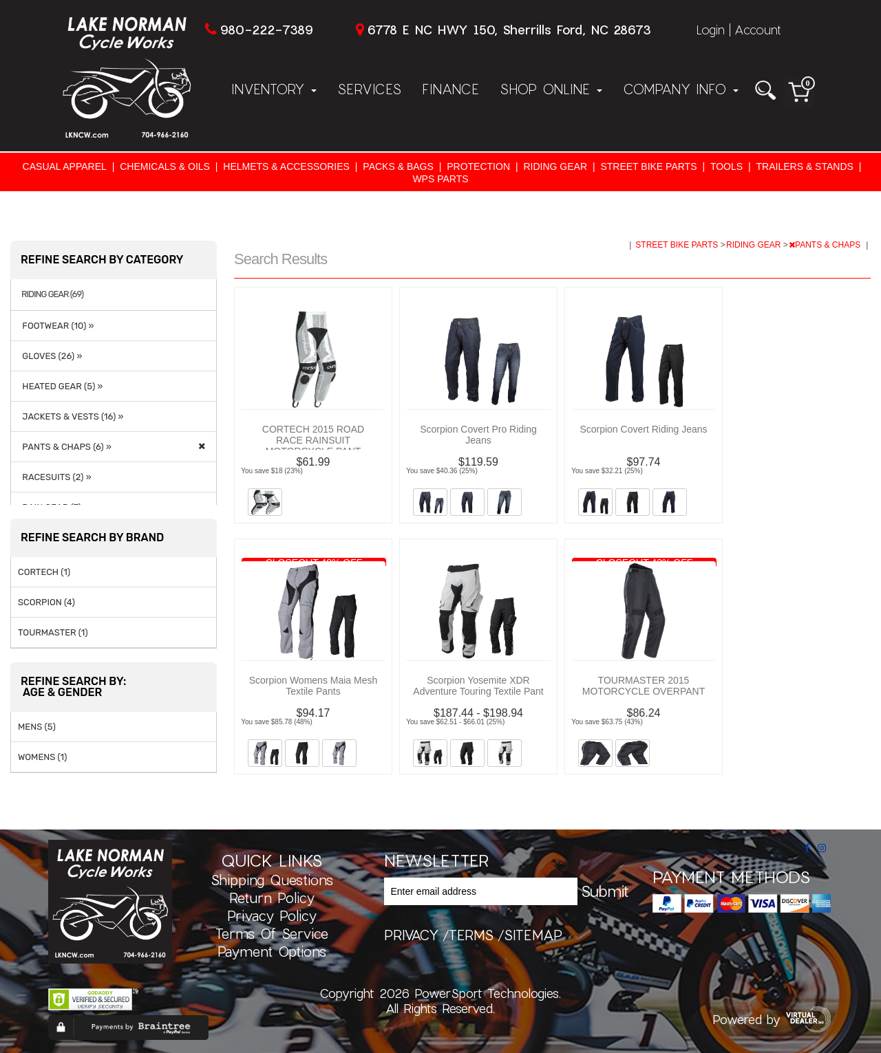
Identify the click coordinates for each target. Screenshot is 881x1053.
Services (369, 88)
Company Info (681, 88)
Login (710, 29)
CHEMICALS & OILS (165, 166)
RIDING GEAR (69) (52, 294)
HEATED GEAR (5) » (60, 386)
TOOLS (726, 166)
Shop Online (551, 88)
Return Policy (272, 897)
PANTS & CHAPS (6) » (65, 447)
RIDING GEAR (555, 166)
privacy (411, 934)
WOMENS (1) (42, 757)
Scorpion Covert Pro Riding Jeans (478, 435)
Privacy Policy (272, 915)
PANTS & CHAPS (825, 245)
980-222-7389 (266, 29)
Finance (450, 88)
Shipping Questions (272, 879)
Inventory (274, 88)
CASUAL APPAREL (65, 166)
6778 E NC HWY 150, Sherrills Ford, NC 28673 (509, 29)
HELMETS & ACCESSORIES (286, 166)
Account (757, 29)
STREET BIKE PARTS (648, 166)
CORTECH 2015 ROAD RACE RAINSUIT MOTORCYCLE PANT (313, 440)
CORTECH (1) (44, 572)
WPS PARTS (440, 178)
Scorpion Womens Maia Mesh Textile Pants (313, 686)
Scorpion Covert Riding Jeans (643, 429)
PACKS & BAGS (398, 166)
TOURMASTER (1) (53, 632)
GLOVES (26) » (50, 356)
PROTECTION (478, 166)
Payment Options (271, 951)
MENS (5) (37, 726)
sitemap (533, 934)
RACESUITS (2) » (55, 477)
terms (471, 934)
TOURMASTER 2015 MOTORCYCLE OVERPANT (643, 686)
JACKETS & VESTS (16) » (70, 416)
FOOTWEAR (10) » (56, 326)
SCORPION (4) (46, 602)
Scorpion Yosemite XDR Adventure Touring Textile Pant (478, 686)
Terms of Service (271, 933)
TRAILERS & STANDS (804, 166)
